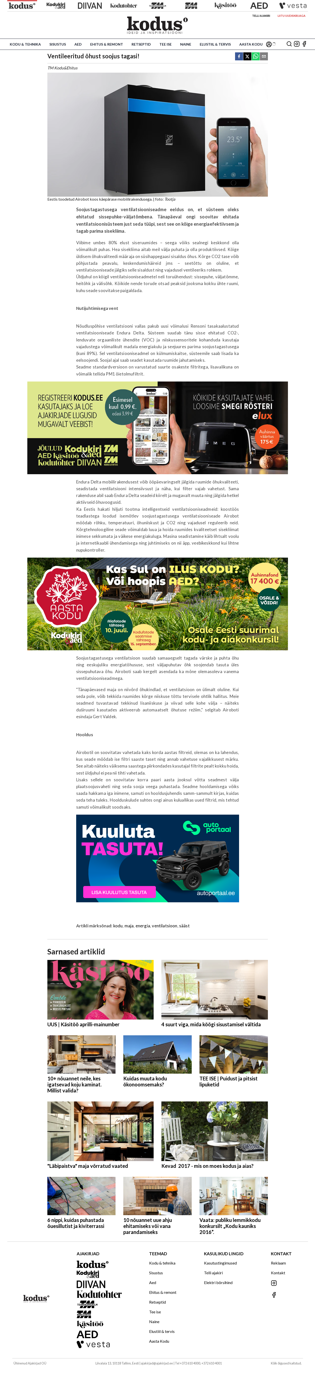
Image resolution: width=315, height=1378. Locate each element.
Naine (185, 44)
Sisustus (57, 44)
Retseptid (141, 44)
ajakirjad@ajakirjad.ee (157, 1363)
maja (129, 925)
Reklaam (278, 1263)
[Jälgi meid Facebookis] (304, 44)
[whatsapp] (256, 56)
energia (143, 925)
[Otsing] (289, 44)
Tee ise (165, 44)
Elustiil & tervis (215, 44)
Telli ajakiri (261, 15)
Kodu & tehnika (25, 44)
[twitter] (247, 56)
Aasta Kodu (251, 44)
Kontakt (278, 1272)
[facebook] (239, 56)
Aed (78, 44)
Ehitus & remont (106, 44)
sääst (184, 925)
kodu (118, 925)
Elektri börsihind (218, 1282)
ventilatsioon (164, 925)
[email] (264, 56)
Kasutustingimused (220, 1263)
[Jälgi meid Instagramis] (296, 44)
